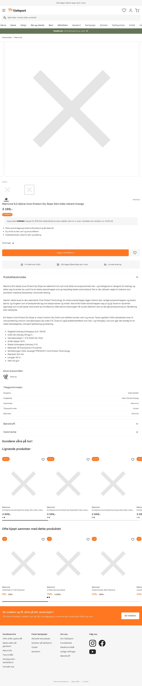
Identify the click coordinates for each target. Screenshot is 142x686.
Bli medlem (130, 615)
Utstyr (23, 25)
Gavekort (76, 25)
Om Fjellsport (66, 638)
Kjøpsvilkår (75, 681)
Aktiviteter (63, 25)
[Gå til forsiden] (17, 10)
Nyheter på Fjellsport (42, 643)
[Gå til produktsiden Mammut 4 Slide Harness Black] (68, 563)
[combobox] (71, 18)
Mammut (18, 37)
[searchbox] (73, 17)
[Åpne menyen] (4, 10)
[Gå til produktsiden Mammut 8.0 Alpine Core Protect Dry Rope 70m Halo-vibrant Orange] (23, 483)
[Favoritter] (124, 10)
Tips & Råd (8, 654)
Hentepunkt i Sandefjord (9, 661)
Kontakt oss (8, 666)
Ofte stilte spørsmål (12, 638)
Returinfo (7, 650)
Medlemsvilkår (67, 647)
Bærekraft (65, 656)
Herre (3, 25)
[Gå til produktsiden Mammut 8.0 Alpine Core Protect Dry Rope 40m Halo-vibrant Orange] (113, 483)
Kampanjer (90, 25)
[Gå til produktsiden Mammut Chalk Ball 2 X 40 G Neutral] (23, 563)
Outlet (132, 25)
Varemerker (7, 37)
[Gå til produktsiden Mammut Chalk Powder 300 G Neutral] (113, 563)
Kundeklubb (66, 643)
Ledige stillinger (68, 651)
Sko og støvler (38, 25)
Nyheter (104, 25)
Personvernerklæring (61, 681)
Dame (13, 25)
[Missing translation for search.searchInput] (4, 18)
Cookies (86, 681)
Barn (51, 25)
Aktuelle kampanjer (41, 638)
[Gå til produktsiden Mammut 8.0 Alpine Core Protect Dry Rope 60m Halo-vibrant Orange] (68, 483)
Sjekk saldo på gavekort (9, 645)
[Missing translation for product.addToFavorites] (135, 252)
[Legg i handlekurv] (65, 252)
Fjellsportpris (118, 25)
